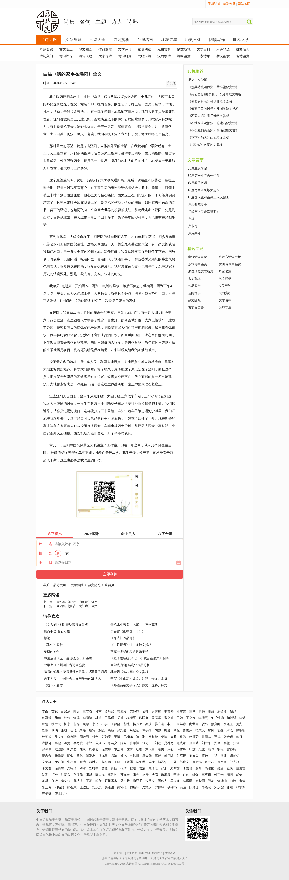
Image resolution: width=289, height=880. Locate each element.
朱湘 (83, 749)
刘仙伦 (78, 774)
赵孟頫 (162, 762)
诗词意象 (136, 858)
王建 (117, 762)
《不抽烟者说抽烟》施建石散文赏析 (213, 123)
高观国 (209, 768)
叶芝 (192, 749)
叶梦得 (65, 774)
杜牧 (67, 718)
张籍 (236, 743)
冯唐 (152, 762)
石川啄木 (111, 781)
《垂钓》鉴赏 (53, 645)
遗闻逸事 (194, 293)
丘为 (83, 762)
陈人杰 (100, 774)
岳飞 (73, 730)
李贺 (95, 724)
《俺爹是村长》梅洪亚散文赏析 (210, 101)
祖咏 (183, 736)
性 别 (45, 553)
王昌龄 (115, 724)
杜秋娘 (153, 736)
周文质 (222, 762)
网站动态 (170, 853)
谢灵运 (234, 755)
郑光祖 (234, 762)
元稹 (58, 718)
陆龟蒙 (59, 755)
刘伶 (186, 774)
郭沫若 (72, 749)
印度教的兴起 (197, 183)
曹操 (76, 724)
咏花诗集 (169, 39)
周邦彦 (181, 724)
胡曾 (158, 730)
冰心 (170, 749)
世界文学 (241, 39)
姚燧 (195, 774)
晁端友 (90, 755)
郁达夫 (78, 781)
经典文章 (225, 307)
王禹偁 (109, 718)
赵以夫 (93, 762)
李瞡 (58, 743)
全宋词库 (124, 858)
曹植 (126, 724)
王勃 (192, 711)
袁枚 (173, 736)
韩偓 (70, 755)
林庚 (145, 774)
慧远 (47, 638)
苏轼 (54, 711)
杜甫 (54, 453)
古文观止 (66, 49)
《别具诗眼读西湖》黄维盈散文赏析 (213, 87)
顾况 (123, 755)
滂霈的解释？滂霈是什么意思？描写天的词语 (75, 672)
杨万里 (137, 724)
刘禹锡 (46, 718)
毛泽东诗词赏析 (230, 257)
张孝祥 (134, 743)
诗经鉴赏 (184, 56)
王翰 (180, 718)
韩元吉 (125, 774)
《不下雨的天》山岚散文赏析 (208, 137)
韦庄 (170, 724)
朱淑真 (165, 774)
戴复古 (240, 768)
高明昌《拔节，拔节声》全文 (77, 606)
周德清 (72, 768)
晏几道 (159, 724)
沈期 (45, 774)
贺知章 (106, 736)
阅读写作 (217, 39)
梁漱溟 (147, 787)
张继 (64, 730)
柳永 (67, 724)
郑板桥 (240, 730)
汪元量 (103, 755)
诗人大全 (49, 702)
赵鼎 (198, 768)
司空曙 (169, 755)
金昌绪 (194, 743)
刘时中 (93, 768)
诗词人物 (85, 56)
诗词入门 (46, 56)
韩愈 (45, 724)
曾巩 (80, 755)
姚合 (95, 736)
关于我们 (119, 853)
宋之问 (169, 718)
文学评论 (125, 49)
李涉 (176, 774)
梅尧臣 (131, 718)
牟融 (176, 730)
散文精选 (85, 49)
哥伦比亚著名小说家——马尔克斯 (134, 624)
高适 (111, 730)
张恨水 (241, 787)
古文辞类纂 (196, 307)
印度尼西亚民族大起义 (204, 190)
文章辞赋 (73, 39)
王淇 (217, 736)
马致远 (134, 730)
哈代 (98, 781)
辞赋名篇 (46, 49)
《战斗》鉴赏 (53, 685)
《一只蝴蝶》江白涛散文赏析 (130, 645)
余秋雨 (200, 781)
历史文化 (193, 39)
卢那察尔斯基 (197, 204)
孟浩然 (109, 711)
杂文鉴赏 (223, 56)
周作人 (162, 781)
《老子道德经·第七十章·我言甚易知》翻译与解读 (144, 658)
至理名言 (145, 39)
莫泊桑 (140, 762)
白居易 (65, 711)
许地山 (222, 781)
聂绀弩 (125, 781)
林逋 (98, 718)
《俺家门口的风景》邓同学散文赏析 (213, 108)
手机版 (171, 83)
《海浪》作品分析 (123, 638)
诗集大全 (147, 858)
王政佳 (84, 787)
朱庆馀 (219, 787)
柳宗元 (56, 724)
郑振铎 (159, 787)
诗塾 (132, 22)
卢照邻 (46, 743)
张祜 (230, 787)
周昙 (167, 730)
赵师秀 (194, 736)
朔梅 (211, 781)
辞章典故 (170, 858)
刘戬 (45, 730)
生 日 (45, 562)
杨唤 (139, 749)
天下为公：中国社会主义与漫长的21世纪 (72, 678)
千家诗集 (203, 56)
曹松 (105, 768)
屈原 (86, 724)
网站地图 (244, 4)
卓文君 (46, 768)
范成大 (200, 730)
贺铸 (211, 730)
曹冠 (142, 768)
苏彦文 (184, 762)
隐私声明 (144, 853)
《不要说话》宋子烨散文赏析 (208, 116)
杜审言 (181, 711)
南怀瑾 (122, 787)
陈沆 (114, 755)
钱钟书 (172, 787)
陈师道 (194, 787)
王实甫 (206, 774)
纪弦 (201, 749)
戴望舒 (59, 749)
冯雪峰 (181, 749)
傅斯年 (134, 787)
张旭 (89, 774)
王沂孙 (112, 774)
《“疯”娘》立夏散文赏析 (205, 144)
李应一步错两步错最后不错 (129, 651)
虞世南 (193, 724)
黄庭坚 (156, 718)
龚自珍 (72, 736)
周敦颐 (84, 736)
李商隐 (87, 718)
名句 (85, 22)
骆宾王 (240, 724)
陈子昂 (146, 730)
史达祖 (134, 755)
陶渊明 (231, 718)
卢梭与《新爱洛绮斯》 (204, 211)
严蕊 (154, 774)
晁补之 (169, 743)
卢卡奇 (193, 226)
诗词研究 (125, 56)
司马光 (219, 774)
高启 (183, 787)
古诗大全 (97, 39)
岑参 (104, 724)
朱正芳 (46, 787)
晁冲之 (153, 768)
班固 (230, 774)
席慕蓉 (93, 749)
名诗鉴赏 (242, 56)
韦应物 (122, 711)
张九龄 (121, 730)
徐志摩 (106, 749)
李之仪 (78, 743)
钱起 (233, 711)
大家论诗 (105, 56)
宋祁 (89, 743)
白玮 (233, 781)
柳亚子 (137, 781)
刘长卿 (222, 711)
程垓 (133, 768)
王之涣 (191, 718)
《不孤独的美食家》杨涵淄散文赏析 (213, 130)
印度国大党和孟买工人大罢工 (208, 197)
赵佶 (239, 774)
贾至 (217, 743)
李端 (158, 755)
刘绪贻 (59, 787)
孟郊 (145, 711)
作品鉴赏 (105, 49)
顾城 (211, 749)
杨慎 (164, 736)
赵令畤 (106, 762)
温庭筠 (156, 711)
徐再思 (59, 768)
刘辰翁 (194, 755)
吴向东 (175, 781)
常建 (223, 755)
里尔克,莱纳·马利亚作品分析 (130, 665)
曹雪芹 (187, 730)
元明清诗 (144, 56)
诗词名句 (159, 858)
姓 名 (45, 544)
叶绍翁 (206, 736)
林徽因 (187, 781)
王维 (211, 711)
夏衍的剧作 (52, 651)
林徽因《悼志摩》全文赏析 (129, 672)
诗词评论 (66, 56)
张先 (136, 774)
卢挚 (83, 768)
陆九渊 (140, 736)
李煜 (242, 718)
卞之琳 (119, 749)
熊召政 (72, 787)
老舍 (242, 781)
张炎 (230, 768)
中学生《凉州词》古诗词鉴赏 (64, 665)
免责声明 (131, 853)
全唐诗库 (113, 858)
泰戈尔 (65, 781)
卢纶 (229, 730)
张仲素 (46, 749)
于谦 (117, 736)
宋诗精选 (223, 49)
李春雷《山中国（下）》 (127, 631)
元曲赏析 (164, 49)
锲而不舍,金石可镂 (57, 631)
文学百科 (203, 49)
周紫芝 (175, 768)
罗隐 (101, 730)
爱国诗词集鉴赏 (230, 264)
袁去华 (147, 755)
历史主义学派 (197, 80)
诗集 (69, 22)
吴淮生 (109, 787)
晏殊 (120, 718)
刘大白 (150, 749)
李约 (54, 730)
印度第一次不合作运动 (204, 175)
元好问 (59, 762)
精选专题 (229, 4)
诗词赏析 (121, 39)
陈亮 (123, 743)
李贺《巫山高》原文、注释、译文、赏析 (138, 678)
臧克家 (181, 743)
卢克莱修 (194, 233)
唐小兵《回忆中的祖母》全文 (77, 602)
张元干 (147, 743)
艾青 (130, 749)
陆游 (76, 711)
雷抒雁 (231, 749)
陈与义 (112, 743)
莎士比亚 (61, 793)
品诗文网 (49, 39)
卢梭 (191, 219)
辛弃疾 (169, 711)
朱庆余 (72, 762)
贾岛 (205, 724)
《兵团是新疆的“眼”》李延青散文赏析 (214, 94)
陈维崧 (206, 787)
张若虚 (228, 736)
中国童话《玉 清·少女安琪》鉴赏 (68, 658)
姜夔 (220, 730)
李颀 (239, 736)
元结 (214, 755)
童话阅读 (144, 49)
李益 (227, 743)
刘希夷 (197, 762)
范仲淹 (134, 711)
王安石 (87, 711)
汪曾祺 (128, 762)
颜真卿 (215, 724)
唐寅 (92, 730)
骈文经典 (242, 49)
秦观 (148, 724)
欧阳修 (144, 718)
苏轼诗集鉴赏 (197, 264)
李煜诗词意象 (197, 257)
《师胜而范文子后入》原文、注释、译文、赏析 (143, 685)
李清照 (203, 718)
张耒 (164, 768)
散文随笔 (184, 49)
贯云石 (209, 762)
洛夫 (161, 749)
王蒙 (89, 781)
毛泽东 (128, 736)
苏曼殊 (46, 793)
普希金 (46, 755)
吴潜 (220, 768)
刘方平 (206, 743)
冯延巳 (100, 743)
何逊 (54, 781)
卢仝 (54, 774)
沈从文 (150, 781)
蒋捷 (67, 743)
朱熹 (82, 730)
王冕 (173, 762)
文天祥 (46, 762)
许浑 (76, 718)
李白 (45, 711)
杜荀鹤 (46, 736)
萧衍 (114, 768)
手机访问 (214, 4)
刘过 (158, 743)
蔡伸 (205, 755)
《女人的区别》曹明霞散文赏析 (66, 624)
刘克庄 (181, 755)
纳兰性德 (217, 718)
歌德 (220, 749)
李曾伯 (187, 768)
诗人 (116, 22)
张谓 (123, 768)
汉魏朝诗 (164, 56)
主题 (101, 22)
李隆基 (228, 724)
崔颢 (201, 711)
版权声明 (157, 853)
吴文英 (59, 736)
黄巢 (45, 781)
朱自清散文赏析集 (200, 271)
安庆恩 (97, 787)
